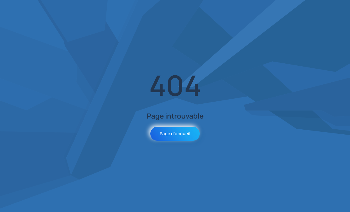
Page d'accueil (175, 134)
